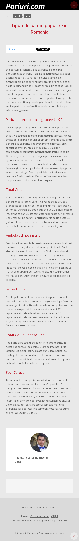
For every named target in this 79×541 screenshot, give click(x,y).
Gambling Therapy (42, 520)
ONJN (54, 516)
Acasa (8, 16)
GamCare (61, 520)
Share (11, 49)
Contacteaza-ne (39, 516)
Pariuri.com (25, 6)
